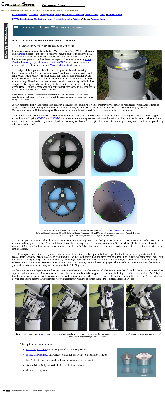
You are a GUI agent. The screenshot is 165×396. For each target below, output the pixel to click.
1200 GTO (114, 230)
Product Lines (91, 14)
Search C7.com (114, 14)
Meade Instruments (59, 65)
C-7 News (33, 14)
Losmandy (26, 62)
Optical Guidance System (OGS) (49, 62)
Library (58, 14)
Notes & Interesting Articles (67, 19)
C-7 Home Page (19, 14)
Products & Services (73, 14)
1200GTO (55, 118)
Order (102, 14)
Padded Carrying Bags (37, 354)
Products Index (98, 19)
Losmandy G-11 (105, 276)
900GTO (41, 118)
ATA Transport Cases (36, 349)
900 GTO (102, 230)
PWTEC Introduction (22, 19)
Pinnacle (20, 53)
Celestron (40, 65)
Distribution (39, 19)
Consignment (46, 14)
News (49, 19)
